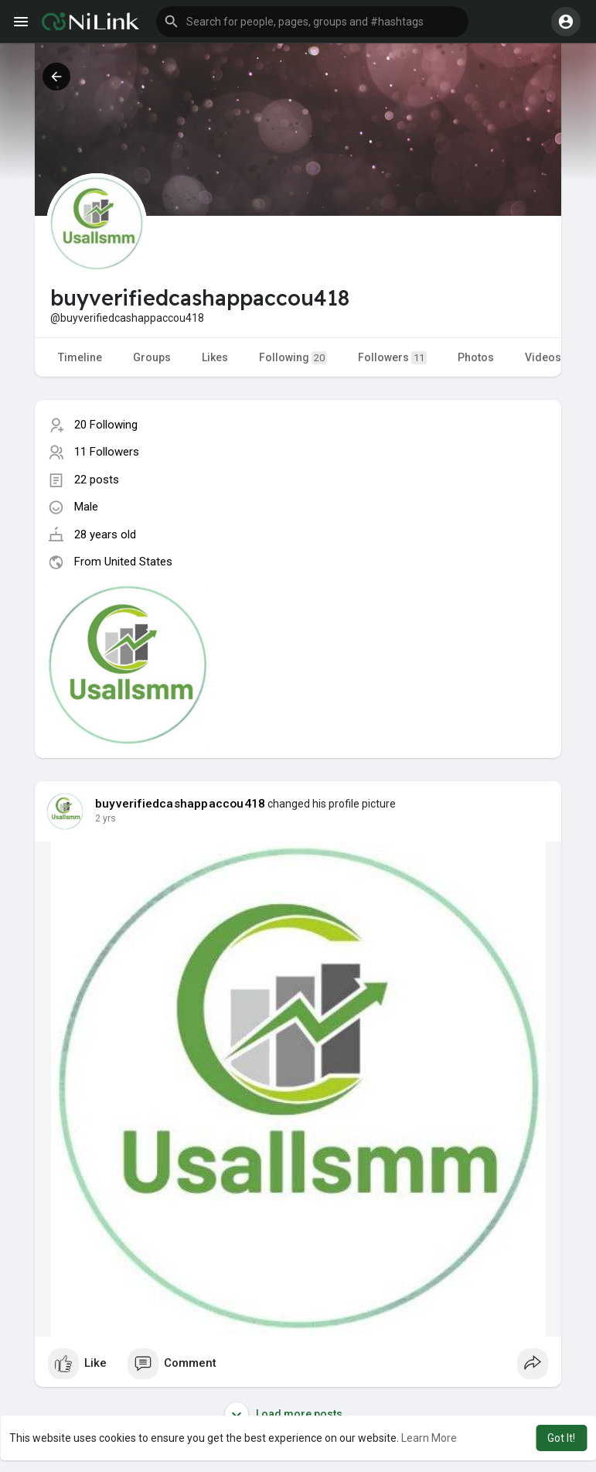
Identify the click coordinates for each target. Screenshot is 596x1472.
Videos (543, 357)
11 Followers (106, 452)
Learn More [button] (429, 1438)
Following (293, 357)
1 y (101, 818)
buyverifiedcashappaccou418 (180, 804)
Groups (152, 357)
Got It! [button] (561, 1438)
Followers (392, 357)
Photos (476, 357)
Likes (215, 357)
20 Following (106, 425)
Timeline (80, 357)
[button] (312, 21)
